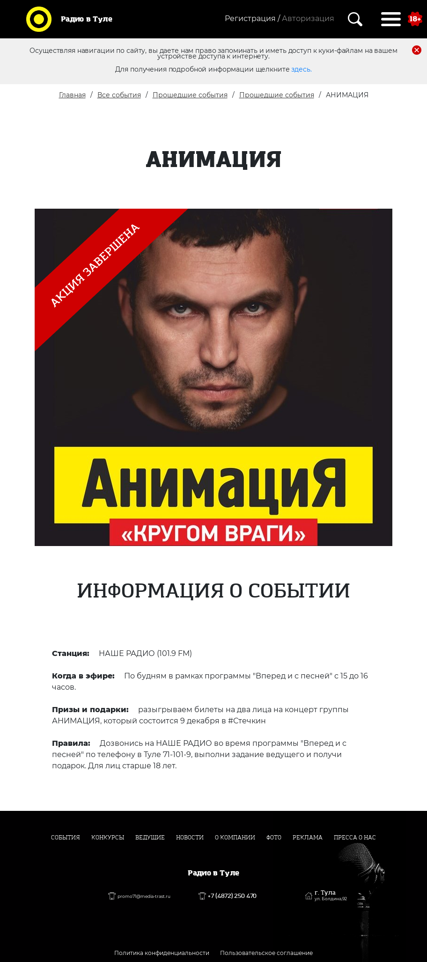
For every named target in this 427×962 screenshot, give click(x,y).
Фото (273, 837)
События (65, 837)
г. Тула (331, 895)
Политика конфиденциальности (161, 952)
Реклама (308, 837)
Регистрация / (252, 18)
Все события (119, 95)
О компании (235, 837)
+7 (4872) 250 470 (232, 896)
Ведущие (150, 837)
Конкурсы (107, 837)
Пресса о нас (355, 837)
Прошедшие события (190, 95)
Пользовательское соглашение (266, 952)
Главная (72, 95)
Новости (190, 837)
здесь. (301, 69)
